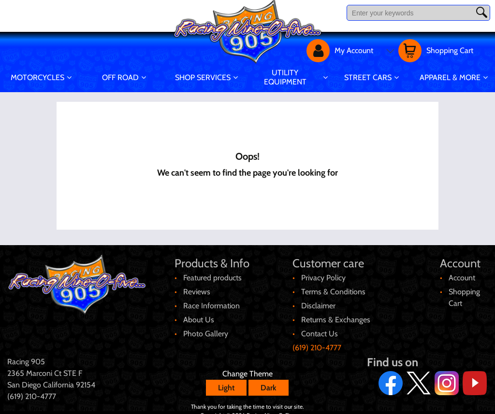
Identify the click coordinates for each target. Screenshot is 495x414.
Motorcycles (37, 77)
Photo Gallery (205, 327)
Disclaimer (318, 299)
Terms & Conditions (333, 285)
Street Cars (368, 77)
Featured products (212, 271)
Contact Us (319, 327)
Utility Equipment (285, 77)
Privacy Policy (323, 271)
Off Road (120, 77)
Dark (269, 381)
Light (226, 381)
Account (462, 271)
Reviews (196, 285)
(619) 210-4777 (316, 341)
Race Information (211, 299)
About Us (198, 313)
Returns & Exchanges (335, 313)
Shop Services (203, 77)
